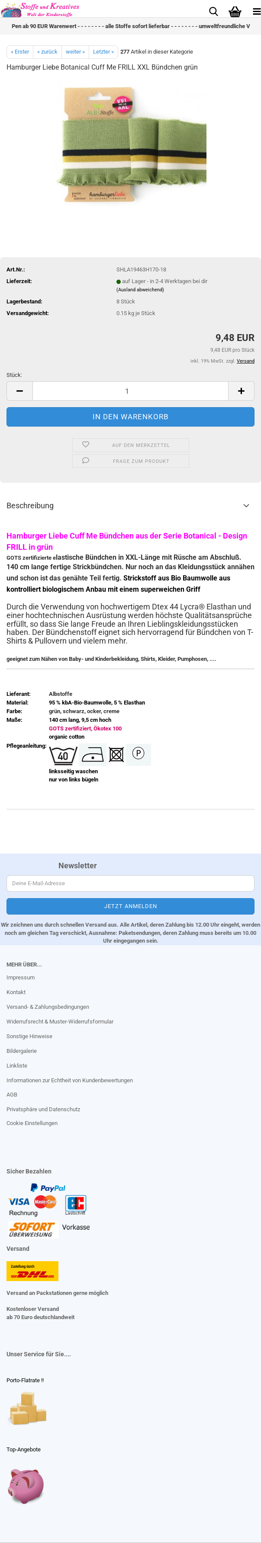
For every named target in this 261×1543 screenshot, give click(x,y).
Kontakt (16, 992)
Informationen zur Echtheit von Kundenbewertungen (69, 1080)
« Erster (20, 51)
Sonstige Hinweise (29, 1036)
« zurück (47, 51)
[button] (19, 391)
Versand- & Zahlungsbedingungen (47, 1007)
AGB (11, 1094)
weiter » (75, 51)
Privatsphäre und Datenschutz (43, 1109)
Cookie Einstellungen (32, 1123)
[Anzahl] (130, 391)
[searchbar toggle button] (213, 11)
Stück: (14, 375)
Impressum (20, 977)
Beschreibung (30, 505)
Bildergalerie (21, 1051)
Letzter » (103, 51)
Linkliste (16, 1065)
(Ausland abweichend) (140, 290)
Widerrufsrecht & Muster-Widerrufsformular (59, 1021)
